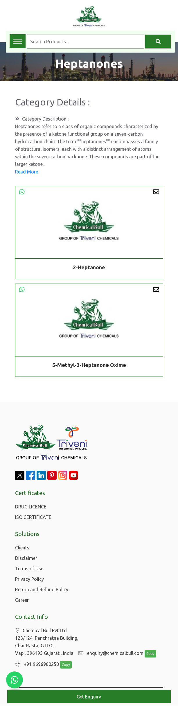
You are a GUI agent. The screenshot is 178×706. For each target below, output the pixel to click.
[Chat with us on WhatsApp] (14, 680)
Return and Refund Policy (41, 589)
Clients (22, 547)
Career (22, 600)
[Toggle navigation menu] (18, 41)
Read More (26, 171)
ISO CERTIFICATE (33, 517)
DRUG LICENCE (30, 506)
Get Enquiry (89, 696)
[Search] (158, 42)
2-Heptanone (89, 267)
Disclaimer (26, 558)
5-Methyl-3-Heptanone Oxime (89, 366)
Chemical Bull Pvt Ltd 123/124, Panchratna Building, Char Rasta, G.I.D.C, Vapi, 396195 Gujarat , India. (46, 642)
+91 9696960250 (35, 664)
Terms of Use (29, 568)
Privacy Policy (29, 579)
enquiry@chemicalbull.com (109, 653)
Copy (147, 654)
